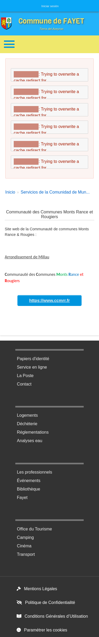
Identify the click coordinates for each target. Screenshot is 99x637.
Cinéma (24, 546)
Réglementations (33, 432)
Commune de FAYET (51, 21)
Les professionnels (34, 472)
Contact (24, 384)
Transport (26, 554)
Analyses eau (29, 440)
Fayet (22, 497)
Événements (28, 480)
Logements (27, 415)
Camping (25, 537)
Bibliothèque (28, 489)
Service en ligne (32, 367)
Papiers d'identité (33, 358)
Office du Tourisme (34, 529)
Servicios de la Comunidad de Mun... (55, 192)
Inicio (10, 192)
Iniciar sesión (50, 6)
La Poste (25, 375)
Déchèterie (27, 423)
